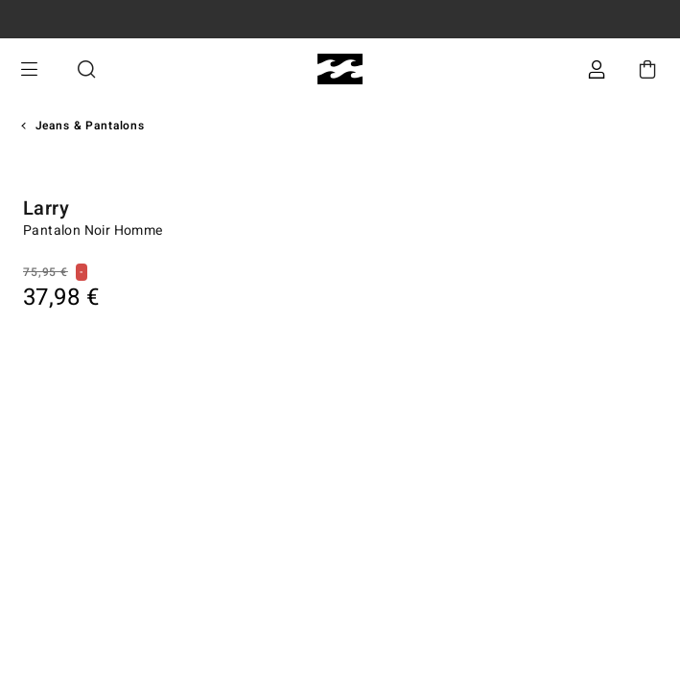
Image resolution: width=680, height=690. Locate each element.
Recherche (86, 69)
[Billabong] (340, 69)
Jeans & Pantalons (90, 125)
